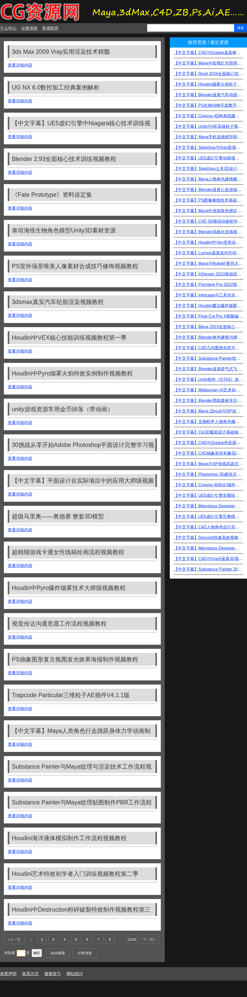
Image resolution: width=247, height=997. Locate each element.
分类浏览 (29, 28)
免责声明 (8, 974)
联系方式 (30, 974)
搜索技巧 (52, 974)
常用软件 (50, 28)
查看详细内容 (20, 65)
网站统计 (75, 974)
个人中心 (8, 28)
